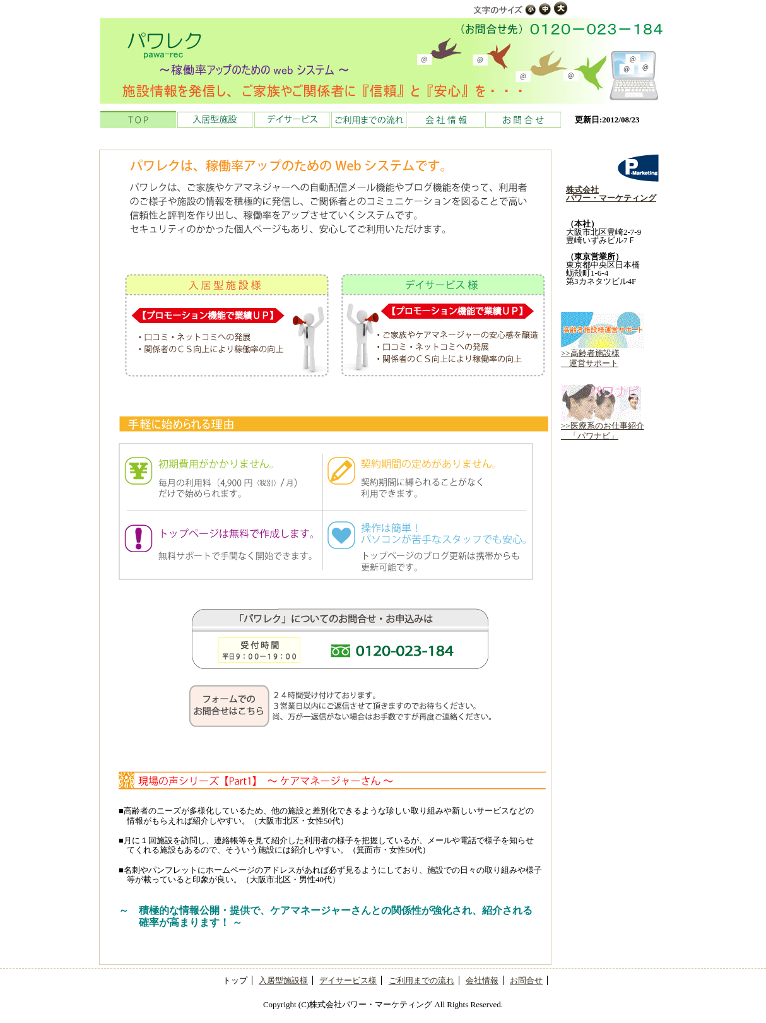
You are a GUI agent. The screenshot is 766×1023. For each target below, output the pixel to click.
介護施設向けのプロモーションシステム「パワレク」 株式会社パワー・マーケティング (383, 60)
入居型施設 (215, 119)
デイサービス (292, 119)
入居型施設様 (283, 980)
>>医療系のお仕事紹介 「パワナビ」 (602, 427)
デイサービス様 (348, 980)
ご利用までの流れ (369, 119)
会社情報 (446, 119)
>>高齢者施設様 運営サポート (603, 354)
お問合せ (523, 119)
